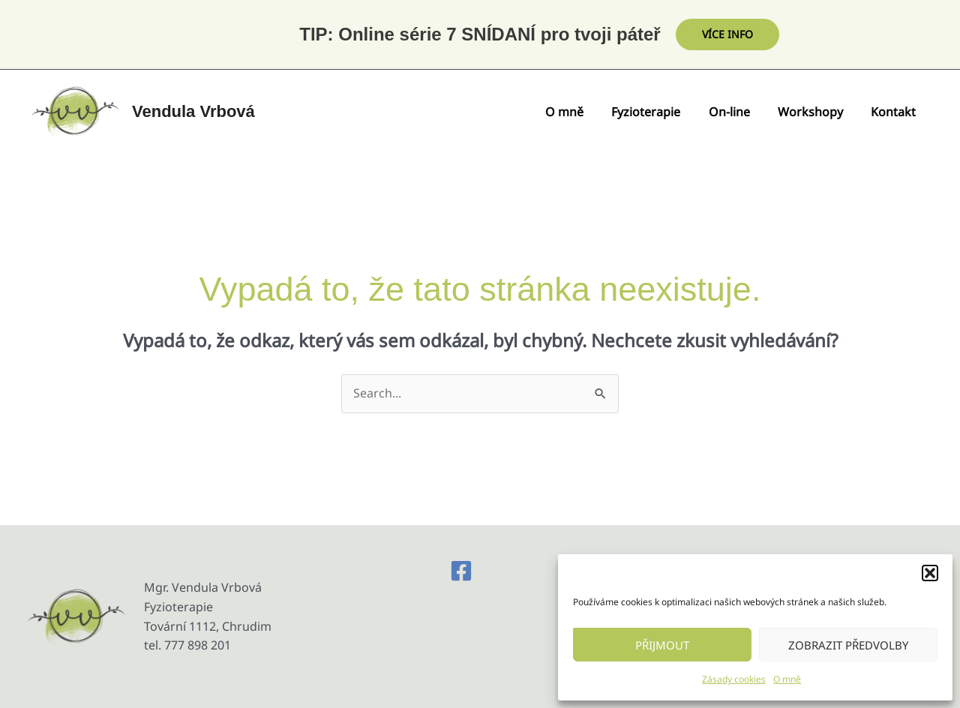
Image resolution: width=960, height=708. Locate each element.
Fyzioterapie (660, 112)
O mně (787, 679)
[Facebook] (461, 571)
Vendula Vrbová (193, 111)
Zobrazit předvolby (848, 645)
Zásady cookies (734, 679)
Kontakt (895, 112)
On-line (739, 112)
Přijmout (662, 645)
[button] (930, 573)
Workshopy (816, 112)
